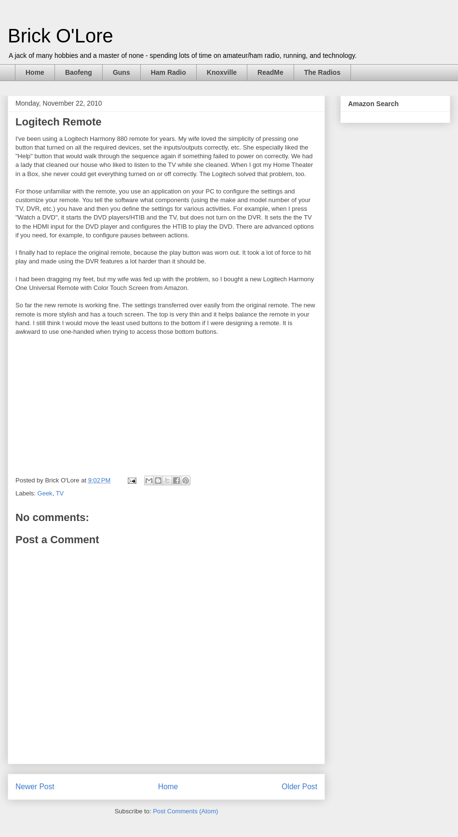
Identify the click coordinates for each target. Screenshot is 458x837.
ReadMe (270, 72)
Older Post (299, 786)
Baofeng (78, 72)
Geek (45, 493)
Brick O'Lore (60, 35)
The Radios (322, 72)
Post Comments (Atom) (185, 811)
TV (60, 493)
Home (35, 72)
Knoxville (222, 72)
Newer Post (34, 786)
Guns (121, 72)
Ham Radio (168, 72)
